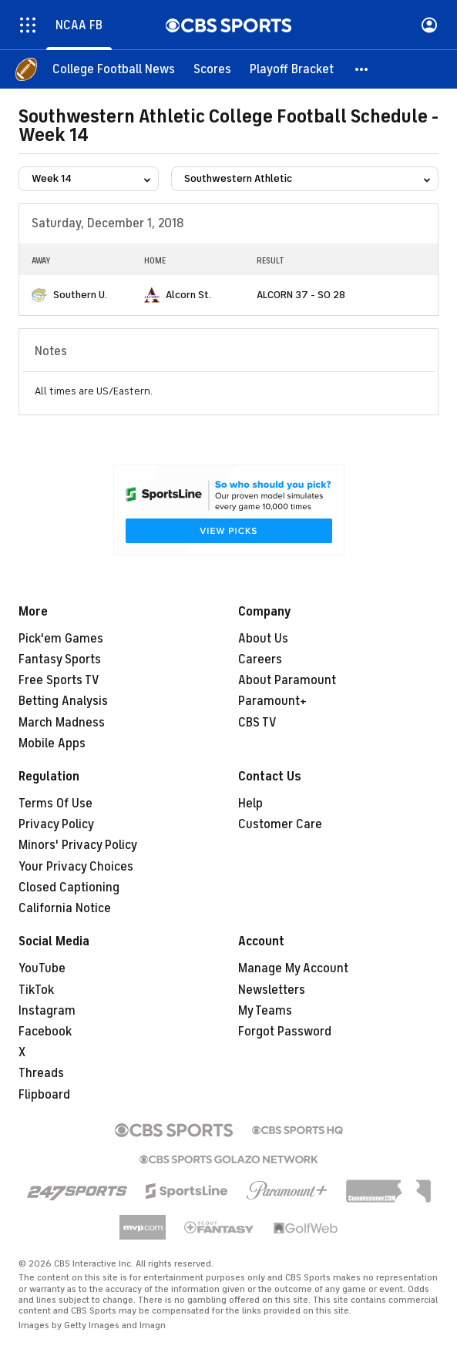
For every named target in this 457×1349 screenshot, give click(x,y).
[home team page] (39, 295)
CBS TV (257, 722)
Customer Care (280, 824)
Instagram (47, 1010)
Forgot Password (284, 1031)
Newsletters (271, 990)
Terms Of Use (55, 803)
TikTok (36, 990)
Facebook (45, 1031)
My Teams (265, 1010)
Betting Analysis (63, 701)
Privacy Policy (56, 824)
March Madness (61, 722)
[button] (362, 69)
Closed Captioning (68, 887)
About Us (263, 638)
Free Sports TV (58, 680)
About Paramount (287, 680)
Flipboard (44, 1094)
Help (250, 803)
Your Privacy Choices (75, 866)
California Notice (64, 908)
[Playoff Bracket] (291, 69)
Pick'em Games (60, 638)
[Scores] (212, 69)
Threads (41, 1073)
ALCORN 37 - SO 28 (301, 294)
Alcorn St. (188, 294)
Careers (260, 659)
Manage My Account (293, 968)
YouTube (42, 968)
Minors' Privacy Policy (77, 845)
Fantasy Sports (59, 659)
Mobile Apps (52, 743)
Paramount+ (272, 701)
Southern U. (80, 294)
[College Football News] (113, 69)
